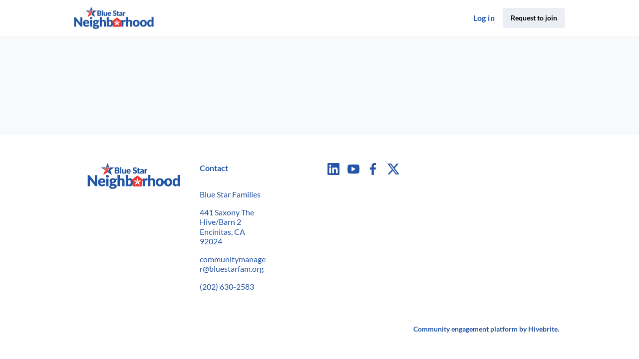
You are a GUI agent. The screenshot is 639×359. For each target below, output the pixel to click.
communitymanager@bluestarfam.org (233, 264)
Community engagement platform (465, 329)
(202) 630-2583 (227, 286)
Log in (484, 17)
